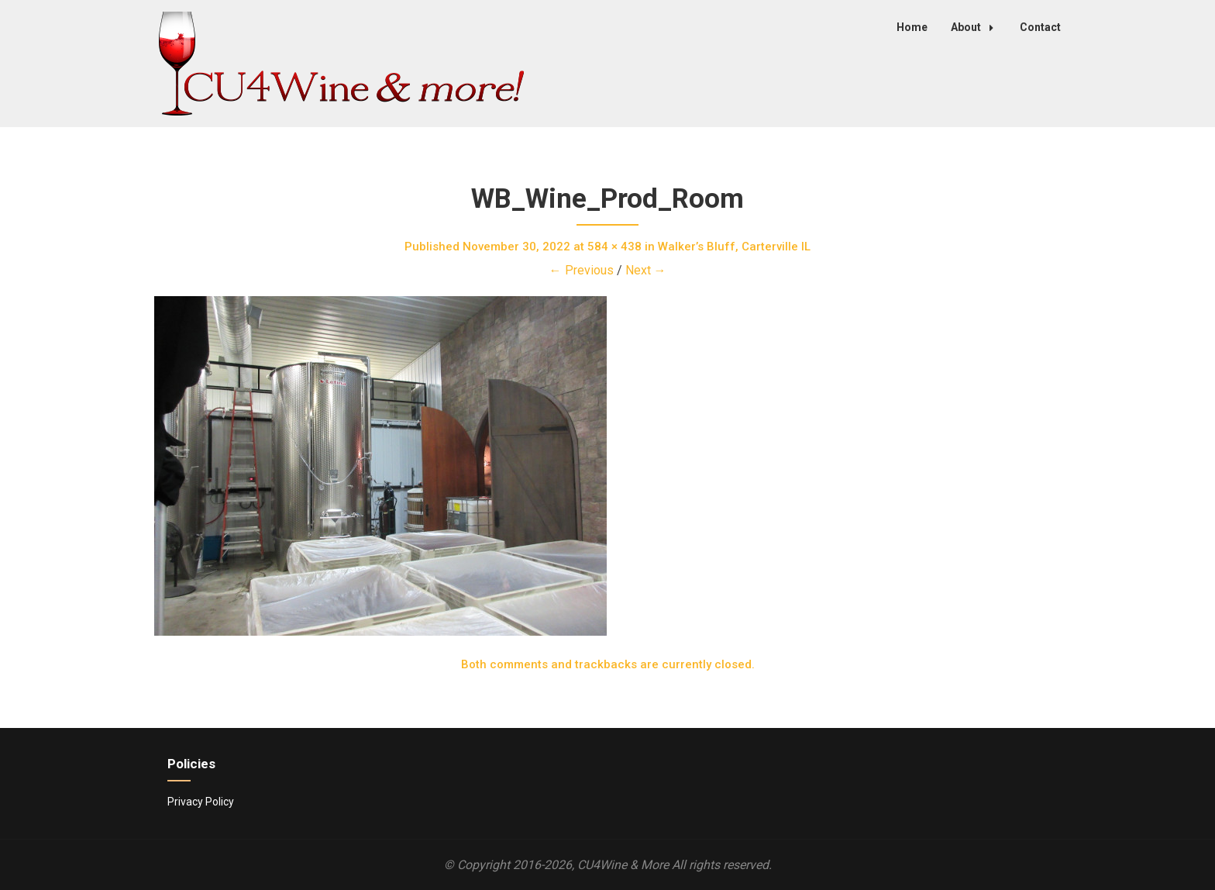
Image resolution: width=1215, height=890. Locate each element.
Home (912, 27)
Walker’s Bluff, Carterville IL (734, 247)
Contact (1040, 27)
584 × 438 (614, 247)
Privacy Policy (200, 801)
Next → (645, 270)
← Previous (581, 270)
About (976, 27)
